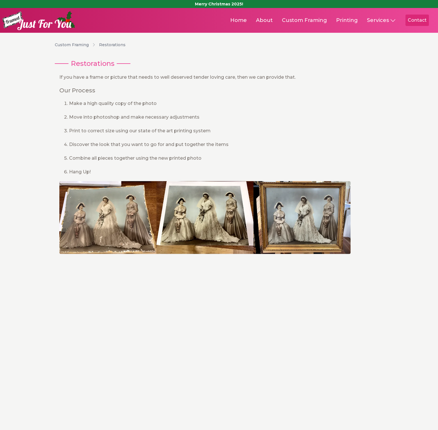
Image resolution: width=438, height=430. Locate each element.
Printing (347, 20)
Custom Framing (304, 20)
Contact (417, 20)
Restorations (112, 44)
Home (238, 20)
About (264, 20)
